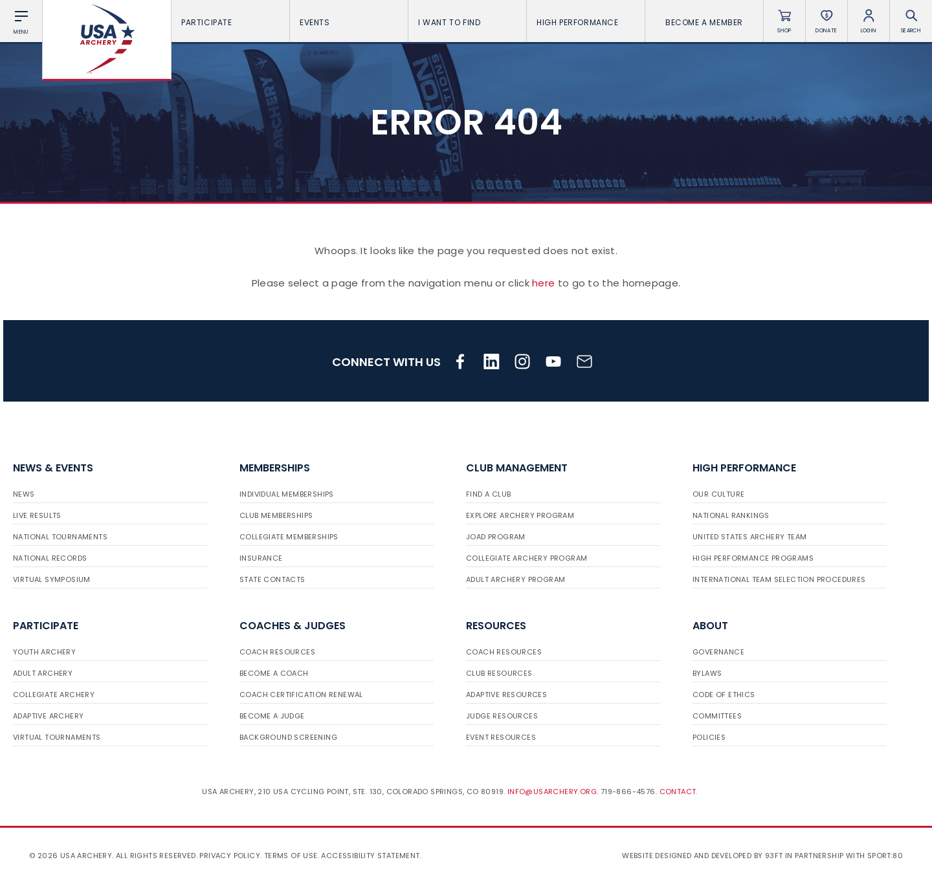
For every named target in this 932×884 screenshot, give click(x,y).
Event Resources (501, 737)
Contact (678, 791)
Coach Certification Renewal (301, 694)
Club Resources (499, 673)
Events (349, 22)
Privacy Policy (229, 855)
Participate (230, 22)
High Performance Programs (753, 558)
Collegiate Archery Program (526, 558)
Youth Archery (44, 652)
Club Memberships (276, 515)
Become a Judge (272, 716)
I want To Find (467, 22)
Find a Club (488, 494)
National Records (50, 558)
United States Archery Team (749, 537)
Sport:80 (885, 855)
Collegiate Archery (53, 694)
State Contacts (272, 579)
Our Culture (718, 494)
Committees (717, 716)
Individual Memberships (286, 494)
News (24, 494)
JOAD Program (496, 537)
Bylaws (707, 673)
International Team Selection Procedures (779, 579)
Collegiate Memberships (288, 537)
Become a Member (704, 22)
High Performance (586, 22)
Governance (718, 652)
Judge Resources (502, 716)
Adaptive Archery (48, 716)
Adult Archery (42, 673)
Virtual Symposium (52, 579)
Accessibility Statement (370, 855)
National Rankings (731, 515)
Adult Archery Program (515, 579)
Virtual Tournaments (57, 737)
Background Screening (288, 737)
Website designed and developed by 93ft (702, 855)
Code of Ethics (724, 694)
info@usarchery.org (552, 791)
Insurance (261, 558)
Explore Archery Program (520, 515)
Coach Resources (277, 652)
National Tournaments (60, 537)
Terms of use (291, 855)
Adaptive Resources (506, 694)
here (543, 283)
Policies (709, 737)
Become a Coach (274, 673)
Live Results (37, 515)
